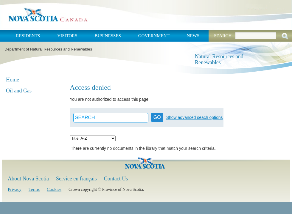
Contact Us (116, 179)
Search (223, 35)
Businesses (107, 35)
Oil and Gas (19, 91)
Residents (28, 35)
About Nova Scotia (28, 179)
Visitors (67, 35)
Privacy (14, 189)
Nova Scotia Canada (47, 14)
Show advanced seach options (194, 117)
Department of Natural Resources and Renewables (48, 49)
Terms (34, 189)
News (193, 35)
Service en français (76, 179)
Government (154, 35)
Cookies (54, 189)
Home (12, 80)
